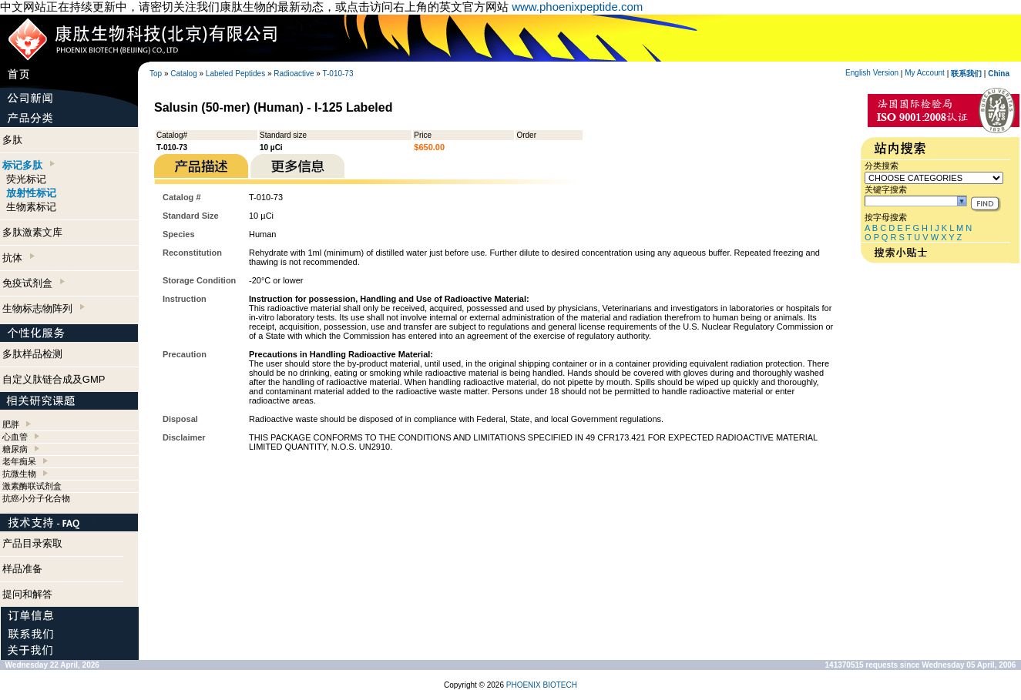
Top (155, 73)
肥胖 (10, 424)
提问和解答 (27, 594)
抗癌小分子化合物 (36, 498)
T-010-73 (337, 73)
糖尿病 (15, 449)
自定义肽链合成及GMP (54, 379)
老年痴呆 (19, 461)
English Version (871, 73)
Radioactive (294, 73)
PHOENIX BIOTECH (541, 685)
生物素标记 (31, 207)
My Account (925, 73)
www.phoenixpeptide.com (577, 6)
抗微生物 (19, 473)
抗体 (18, 257)
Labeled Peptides (235, 73)
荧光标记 (26, 179)
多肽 (12, 140)
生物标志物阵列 (43, 308)
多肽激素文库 (32, 232)
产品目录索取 (32, 543)
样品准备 (22, 568)
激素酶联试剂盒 (32, 486)
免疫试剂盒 (33, 283)
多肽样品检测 (32, 354)
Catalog (183, 73)
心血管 (15, 436)
